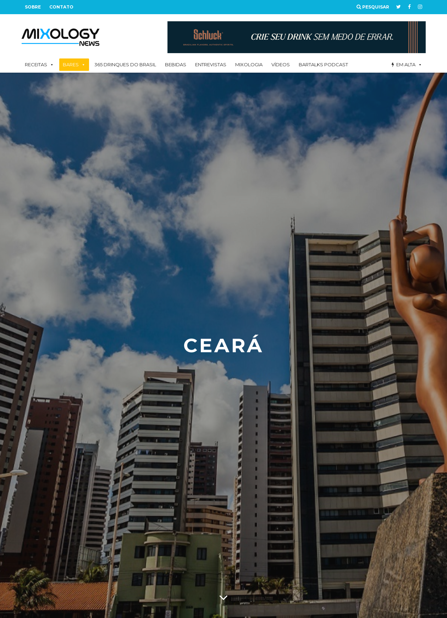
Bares (71, 64)
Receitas (36, 64)
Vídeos (280, 64)
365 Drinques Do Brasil (125, 64)
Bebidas (175, 64)
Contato (61, 7)
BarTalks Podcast (323, 64)
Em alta (405, 64)
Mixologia (249, 64)
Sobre (33, 7)
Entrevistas (210, 64)
